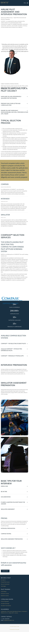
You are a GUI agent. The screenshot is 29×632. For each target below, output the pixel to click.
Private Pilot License (5, 582)
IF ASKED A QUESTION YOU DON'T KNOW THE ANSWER (13, 503)
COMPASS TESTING (6, 534)
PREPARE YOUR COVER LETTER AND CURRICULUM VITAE (10, 104)
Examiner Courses (5, 595)
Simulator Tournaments (6, 605)
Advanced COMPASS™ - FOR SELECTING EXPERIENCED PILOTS (11, 349)
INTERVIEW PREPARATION (8, 528)
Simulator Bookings (5, 603)
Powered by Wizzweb (14, 629)
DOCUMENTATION (5, 497)
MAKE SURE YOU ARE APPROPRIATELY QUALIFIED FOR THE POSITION (11, 97)
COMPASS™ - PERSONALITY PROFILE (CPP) (12, 356)
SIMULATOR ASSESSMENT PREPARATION (12, 539)
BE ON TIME (4, 491)
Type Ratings (3, 591)
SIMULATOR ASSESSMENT (8, 509)
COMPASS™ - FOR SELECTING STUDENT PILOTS (13, 343)
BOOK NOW (5, 571)
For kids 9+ (3, 580)
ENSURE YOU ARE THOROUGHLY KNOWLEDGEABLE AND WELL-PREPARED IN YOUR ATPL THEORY (14, 112)
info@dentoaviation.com (9, 620)
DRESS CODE (4, 486)
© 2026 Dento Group (14, 626)
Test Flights (3, 586)
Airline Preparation (5, 601)
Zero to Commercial (5, 584)
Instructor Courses (5, 593)
